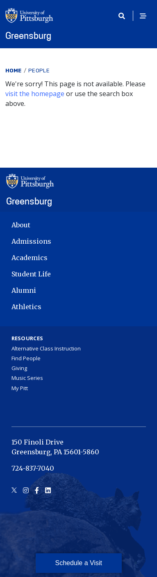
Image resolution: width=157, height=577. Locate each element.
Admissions (31, 241)
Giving (19, 368)
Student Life (31, 274)
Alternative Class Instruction (46, 348)
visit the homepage (34, 93)
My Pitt (19, 388)
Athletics (26, 307)
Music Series (27, 378)
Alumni (23, 290)
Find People (26, 358)
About (20, 225)
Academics (29, 258)
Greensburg (28, 35)
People (39, 70)
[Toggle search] (124, 16)
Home (13, 70)
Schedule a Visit (78, 562)
